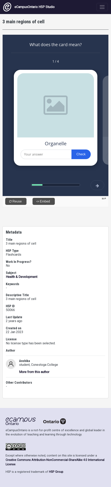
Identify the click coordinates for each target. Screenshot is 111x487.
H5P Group (56, 472)
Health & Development (21, 277)
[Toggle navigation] (102, 7)
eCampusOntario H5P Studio (29, 7)
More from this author (34, 372)
